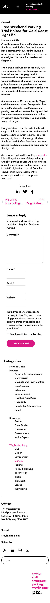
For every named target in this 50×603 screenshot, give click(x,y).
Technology (21, 473)
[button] (18, 7)
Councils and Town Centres (29, 382)
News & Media (17, 367)
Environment (21, 457)
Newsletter (20, 429)
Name (11, 269)
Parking (19, 465)
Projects (13, 371)
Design (18, 453)
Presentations (22, 434)
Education (20, 390)
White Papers (22, 437)
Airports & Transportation (28, 374)
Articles (19, 421)
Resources (14, 418)
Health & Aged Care (25, 398)
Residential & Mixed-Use (28, 406)
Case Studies (22, 425)
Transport (20, 481)
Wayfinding (21, 489)
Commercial (21, 378)
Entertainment (22, 394)
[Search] (41, 560)
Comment (13, 235)
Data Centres (22, 386)
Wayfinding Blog (18, 446)
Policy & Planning (24, 469)
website (42, 155)
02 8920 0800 (32, 9)
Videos (18, 485)
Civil (17, 449)
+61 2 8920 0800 (10, 509)
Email (10, 284)
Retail (18, 410)
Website (11, 298)
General (19, 461)
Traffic (18, 477)
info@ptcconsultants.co (13, 513)
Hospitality (20, 402)
